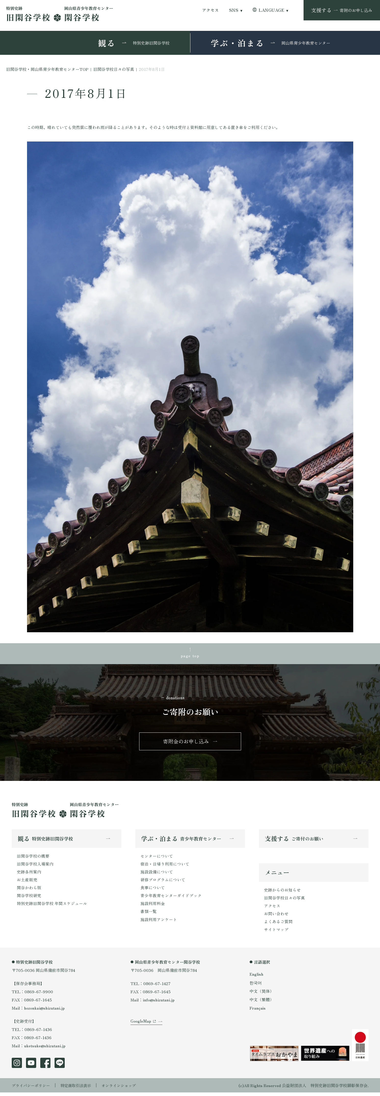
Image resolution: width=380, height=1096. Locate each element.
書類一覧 (148, 915)
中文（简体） (262, 994)
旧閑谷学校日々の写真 (284, 900)
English (257, 977)
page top (190, 656)
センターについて (156, 858)
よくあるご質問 (278, 925)
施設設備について (156, 874)
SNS (233, 10)
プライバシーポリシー (32, 1089)
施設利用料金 (152, 907)
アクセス (210, 10)
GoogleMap (140, 1027)
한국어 (256, 986)
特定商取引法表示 (79, 1089)
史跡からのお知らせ (282, 892)
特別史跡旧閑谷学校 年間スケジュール (52, 907)
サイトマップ (276, 933)
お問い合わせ (276, 916)
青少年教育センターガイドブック (171, 898)
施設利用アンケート (158, 923)
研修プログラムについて (162, 882)
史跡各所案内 (29, 874)
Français (258, 1011)
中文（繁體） (262, 1003)
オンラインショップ (124, 1089)
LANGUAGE (271, 10)
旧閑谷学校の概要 (33, 858)
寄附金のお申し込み (186, 742)
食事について (152, 890)
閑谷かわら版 (29, 890)
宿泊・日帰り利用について (164, 866)
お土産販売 (27, 882)
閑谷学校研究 (29, 898)
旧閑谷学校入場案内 (35, 866)
